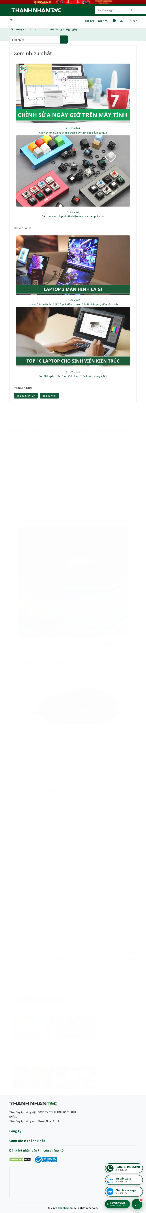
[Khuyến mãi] (114, 20)
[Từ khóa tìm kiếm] (34, 39)
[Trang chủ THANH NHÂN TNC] (35, 10)
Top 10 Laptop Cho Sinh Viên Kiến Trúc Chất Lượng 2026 (73, 381)
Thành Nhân (65, 1207)
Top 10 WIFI (49, 401)
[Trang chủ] (19, 29)
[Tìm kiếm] (64, 39)
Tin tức (89, 20)
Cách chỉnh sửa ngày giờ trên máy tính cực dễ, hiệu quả (73, 138)
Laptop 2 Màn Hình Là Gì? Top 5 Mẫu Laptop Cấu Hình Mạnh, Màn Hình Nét (73, 310)
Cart (132, 21)
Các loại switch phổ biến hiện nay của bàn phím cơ (73, 222)
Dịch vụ (103, 20)
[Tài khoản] (121, 20)
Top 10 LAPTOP (26, 401)
